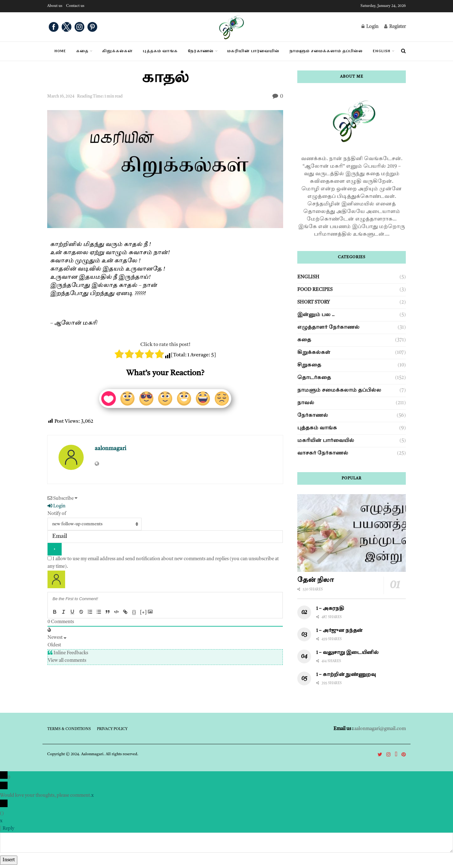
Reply (8, 828)
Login (369, 26)
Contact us (75, 6)
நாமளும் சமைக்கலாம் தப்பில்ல (339, 390)
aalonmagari (110, 448)
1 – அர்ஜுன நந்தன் (339, 630)
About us (54, 6)
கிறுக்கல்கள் (313, 352)
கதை (82, 51)
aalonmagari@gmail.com (380, 729)
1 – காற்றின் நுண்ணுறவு (346, 674)
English (381, 51)
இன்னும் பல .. (315, 315)
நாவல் (305, 403)
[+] (143, 612)
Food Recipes (315, 289)
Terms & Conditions (69, 729)
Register (395, 26)
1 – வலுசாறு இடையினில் (348, 652)
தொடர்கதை (314, 378)
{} (134, 612)
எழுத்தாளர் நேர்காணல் (328, 327)
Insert (9, 860)
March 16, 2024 (61, 96)
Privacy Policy (112, 729)
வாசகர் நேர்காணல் (322, 453)
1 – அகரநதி (330, 608)
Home (60, 51)
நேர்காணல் (312, 415)
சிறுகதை (309, 365)
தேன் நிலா (315, 580)
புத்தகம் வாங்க (317, 428)
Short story (313, 302)
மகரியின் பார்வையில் (325, 440)
